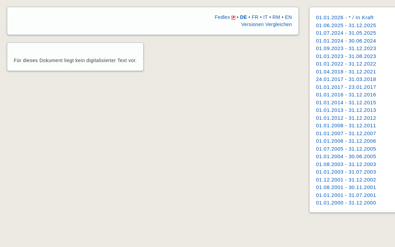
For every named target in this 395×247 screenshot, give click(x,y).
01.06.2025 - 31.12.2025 (346, 25)
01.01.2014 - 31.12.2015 (346, 102)
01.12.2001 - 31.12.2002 (346, 180)
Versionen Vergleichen (266, 24)
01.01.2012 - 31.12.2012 (346, 118)
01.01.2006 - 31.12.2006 (346, 141)
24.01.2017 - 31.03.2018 (346, 79)
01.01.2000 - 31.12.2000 (346, 202)
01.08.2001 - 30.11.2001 (346, 187)
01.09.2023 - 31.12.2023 (346, 48)
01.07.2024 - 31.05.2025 (346, 33)
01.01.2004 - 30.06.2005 (346, 156)
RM (276, 17)
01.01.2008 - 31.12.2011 (346, 125)
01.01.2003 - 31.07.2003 (346, 172)
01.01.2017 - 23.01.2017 (346, 87)
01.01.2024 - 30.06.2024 (346, 41)
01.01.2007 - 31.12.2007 (346, 133)
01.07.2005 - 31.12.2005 (346, 149)
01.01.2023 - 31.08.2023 (346, 56)
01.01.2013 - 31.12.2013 (346, 110)
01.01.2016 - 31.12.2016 (346, 94)
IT (265, 17)
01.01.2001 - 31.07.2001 (346, 195)
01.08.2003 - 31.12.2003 (346, 164)
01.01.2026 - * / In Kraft (345, 17)
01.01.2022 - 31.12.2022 (346, 64)
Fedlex (225, 17)
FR (255, 17)
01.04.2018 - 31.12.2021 (346, 71)
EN (288, 17)
